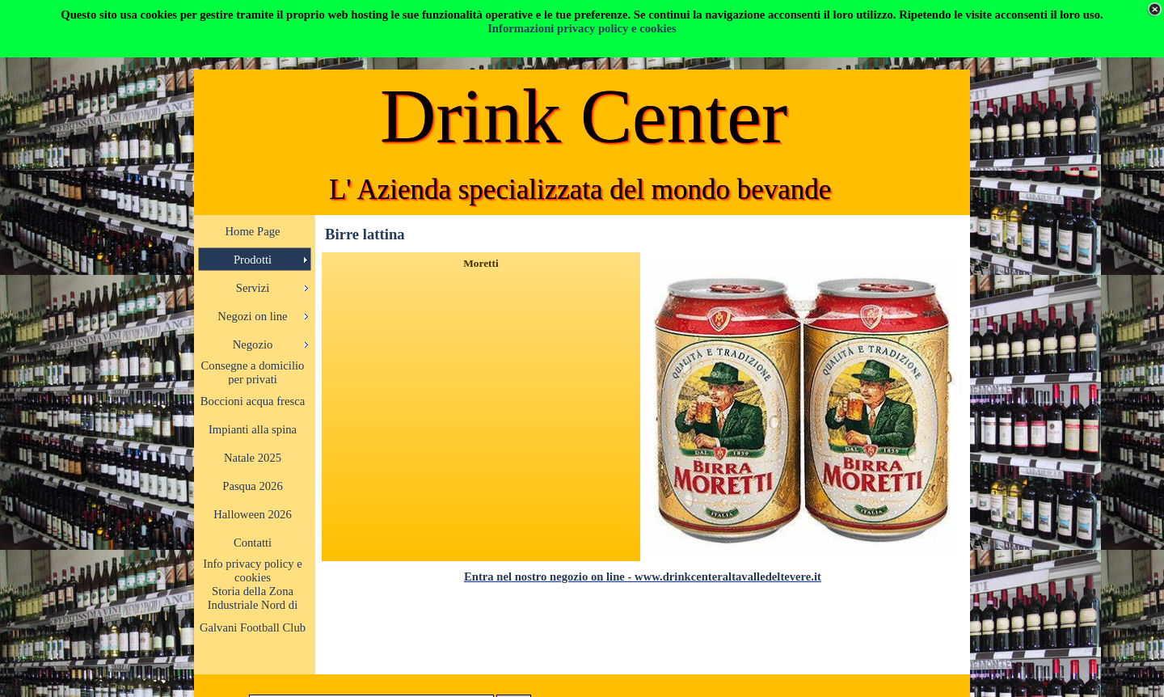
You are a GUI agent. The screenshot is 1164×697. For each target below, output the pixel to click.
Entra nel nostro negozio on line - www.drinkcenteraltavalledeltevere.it (642, 576)
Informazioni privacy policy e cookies (582, 28)
